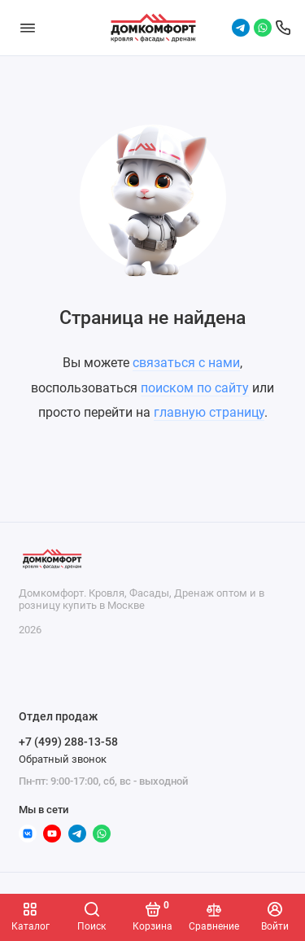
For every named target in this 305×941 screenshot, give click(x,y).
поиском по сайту (195, 388)
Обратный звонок (63, 759)
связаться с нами (186, 362)
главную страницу (209, 412)
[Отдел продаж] (283, 28)
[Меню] (27, 27)
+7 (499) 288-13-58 (68, 741)
